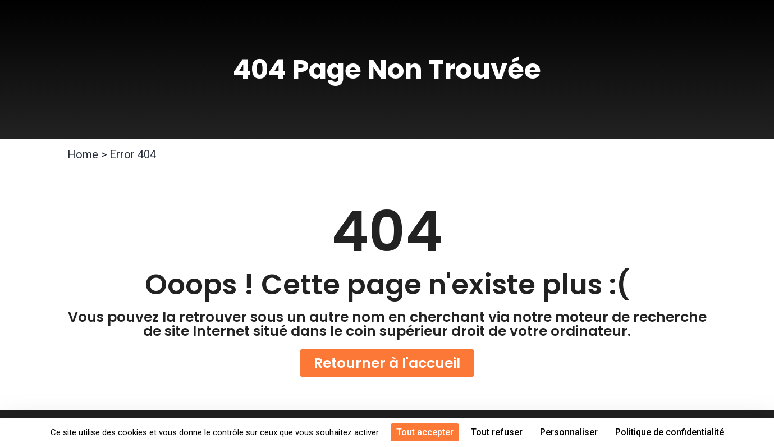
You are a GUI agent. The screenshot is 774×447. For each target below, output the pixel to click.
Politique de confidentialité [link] (669, 432)
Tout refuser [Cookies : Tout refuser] (497, 432)
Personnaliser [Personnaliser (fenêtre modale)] (569, 432)
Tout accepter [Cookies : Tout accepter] (425, 432)
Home (82, 154)
